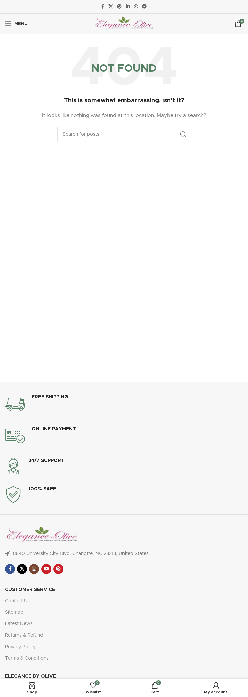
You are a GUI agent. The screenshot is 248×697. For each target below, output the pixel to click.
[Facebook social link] (102, 6)
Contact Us (17, 601)
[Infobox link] (124, 404)
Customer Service (30, 589)
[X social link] (110, 6)
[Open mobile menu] (16, 23)
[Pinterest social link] (119, 6)
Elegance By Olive (30, 676)
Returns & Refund (24, 635)
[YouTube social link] (46, 569)
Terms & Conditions (27, 658)
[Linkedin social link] (128, 6)
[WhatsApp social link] (136, 6)
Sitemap (14, 612)
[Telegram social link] (144, 6)
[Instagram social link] (34, 569)
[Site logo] (124, 23)
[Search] (124, 134)
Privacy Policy (20, 647)
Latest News (19, 623)
